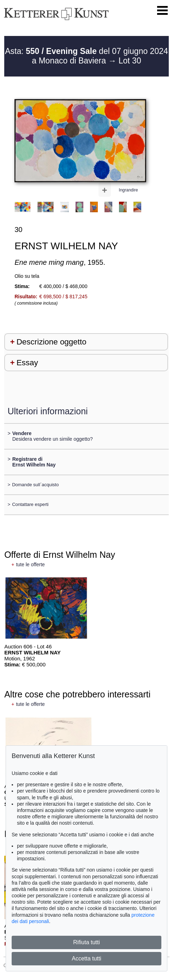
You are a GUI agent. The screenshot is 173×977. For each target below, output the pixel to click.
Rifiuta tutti (86, 942)
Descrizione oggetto (51, 341)
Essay (27, 362)
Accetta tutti (86, 958)
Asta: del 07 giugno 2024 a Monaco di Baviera (86, 56)
